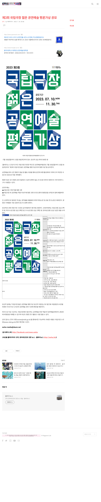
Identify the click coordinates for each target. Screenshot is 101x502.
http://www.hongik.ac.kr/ (11, 47)
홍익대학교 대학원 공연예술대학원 (16, 50)
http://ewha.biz (50, 337)
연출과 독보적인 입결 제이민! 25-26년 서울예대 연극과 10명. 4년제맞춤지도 (28, 40)
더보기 (63, 360)
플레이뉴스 (9, 396)
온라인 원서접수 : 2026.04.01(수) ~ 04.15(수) (18, 53)
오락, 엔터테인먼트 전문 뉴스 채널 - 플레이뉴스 (17, 398)
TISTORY (4, 433)
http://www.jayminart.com (12, 34)
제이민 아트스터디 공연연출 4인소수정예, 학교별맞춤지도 (24, 37)
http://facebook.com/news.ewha (25, 332)
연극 (3, 21)
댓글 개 (4, 387)
